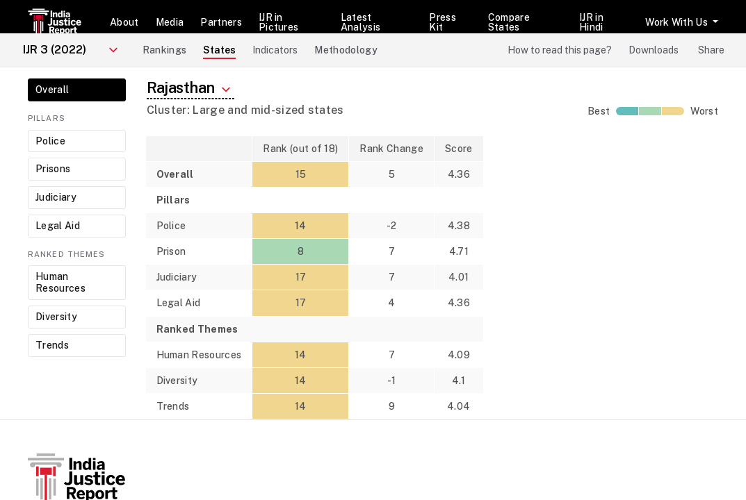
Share (711, 50)
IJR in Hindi (591, 22)
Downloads (654, 50)
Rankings (165, 50)
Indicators (275, 50)
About (124, 22)
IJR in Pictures (279, 22)
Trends (52, 345)
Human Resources (60, 282)
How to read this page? (560, 50)
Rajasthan (191, 87)
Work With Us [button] (677, 22)
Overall (52, 89)
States (219, 50)
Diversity (56, 316)
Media (170, 22)
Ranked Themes (66, 254)
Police (50, 141)
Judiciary (55, 197)
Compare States (509, 22)
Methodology (346, 50)
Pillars (46, 118)
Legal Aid (57, 225)
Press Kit (442, 22)
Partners (221, 22)
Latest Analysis (361, 22)
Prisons (52, 168)
